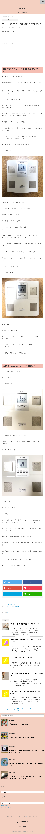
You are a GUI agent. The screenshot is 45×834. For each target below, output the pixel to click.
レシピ (16, 816)
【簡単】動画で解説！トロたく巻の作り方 (22, 737)
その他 (24, 816)
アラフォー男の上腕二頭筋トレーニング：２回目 (25, 624)
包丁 (12, 816)
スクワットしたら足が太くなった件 (21, 657)
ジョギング (14, 604)
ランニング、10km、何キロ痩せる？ (11, 606)
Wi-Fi (20, 816)
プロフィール (35, 816)
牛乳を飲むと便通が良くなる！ (13, 710)
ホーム (8, 816)
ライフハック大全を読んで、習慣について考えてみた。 (19, 708)
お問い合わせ (4, 805)
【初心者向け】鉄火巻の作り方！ (19, 724)
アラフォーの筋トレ (7, 604)
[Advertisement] (22, 55)
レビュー (29, 816)
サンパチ (9, 612)
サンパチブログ (22, 8)
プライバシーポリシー (7, 807)
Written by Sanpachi (22, 826)
